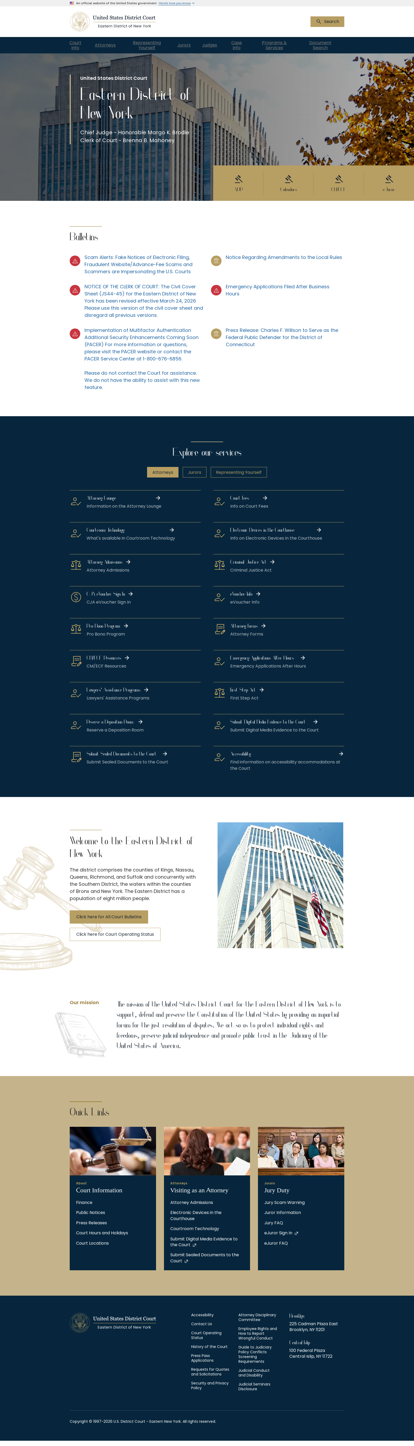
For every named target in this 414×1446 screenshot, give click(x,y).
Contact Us (201, 1329)
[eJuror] (389, 186)
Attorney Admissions (191, 1208)
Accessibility (202, 1320)
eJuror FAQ (276, 1248)
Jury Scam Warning (284, 1208)
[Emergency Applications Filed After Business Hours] (277, 306)
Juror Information (282, 1218)
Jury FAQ (273, 1228)
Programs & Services (288, 45)
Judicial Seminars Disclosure (254, 1392)
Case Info (254, 45)
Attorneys (110, 45)
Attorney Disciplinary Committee (257, 1322)
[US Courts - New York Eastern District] (113, 22)
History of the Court (209, 1352)
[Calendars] (289, 186)
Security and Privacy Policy (210, 1391)
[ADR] (238, 186)
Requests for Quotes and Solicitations (210, 1377)
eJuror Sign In (278, 1238)
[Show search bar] (327, 21)
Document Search (327, 45)
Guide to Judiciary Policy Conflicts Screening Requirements (255, 1359)
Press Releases (91, 1228)
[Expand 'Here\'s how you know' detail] (177, 3)
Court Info (76, 45)
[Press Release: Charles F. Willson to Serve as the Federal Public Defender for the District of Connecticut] (277, 364)
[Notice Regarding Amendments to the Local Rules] (277, 269)
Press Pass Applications (202, 1363)
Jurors (190, 45)
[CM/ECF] (339, 186)
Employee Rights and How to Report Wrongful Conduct (257, 1339)
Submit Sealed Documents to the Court (204, 1263)
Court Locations (92, 1248)
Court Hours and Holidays (102, 1238)
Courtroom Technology (194, 1234)
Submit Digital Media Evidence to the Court (204, 1247)
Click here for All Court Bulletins (109, 922)
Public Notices (90, 1218)
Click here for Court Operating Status (115, 940)
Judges (222, 45)
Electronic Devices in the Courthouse (196, 1221)
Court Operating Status (206, 1340)
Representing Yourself (153, 45)
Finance (84, 1208)
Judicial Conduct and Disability (254, 1378)
